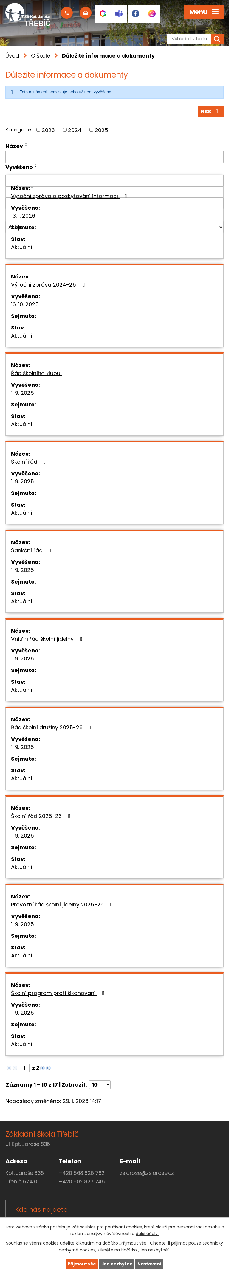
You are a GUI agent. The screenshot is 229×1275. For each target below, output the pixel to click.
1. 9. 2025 (22, 393)
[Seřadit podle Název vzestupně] (26, 143)
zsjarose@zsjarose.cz (147, 1173)
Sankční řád (32, 550)
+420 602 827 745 (82, 1182)
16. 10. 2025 (25, 304)
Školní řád (29, 461)
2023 (48, 130)
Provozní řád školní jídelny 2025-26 (63, 904)
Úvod (12, 55)
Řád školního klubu (41, 373)
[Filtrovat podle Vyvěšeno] (114, 181)
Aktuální (21, 247)
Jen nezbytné (116, 1264)
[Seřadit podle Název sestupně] (26, 146)
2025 (101, 130)
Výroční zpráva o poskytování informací (70, 196)
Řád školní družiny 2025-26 (52, 727)
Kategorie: (18, 129)
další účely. (147, 1234)
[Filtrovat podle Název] (114, 157)
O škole (40, 55)
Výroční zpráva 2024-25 (49, 284)
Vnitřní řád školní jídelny (48, 639)
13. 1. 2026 (23, 215)
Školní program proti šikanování (59, 993)
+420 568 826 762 (82, 1173)
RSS (211, 111)
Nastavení (150, 1264)
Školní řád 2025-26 (42, 816)
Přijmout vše (81, 1264)
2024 (74, 130)
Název (14, 146)
